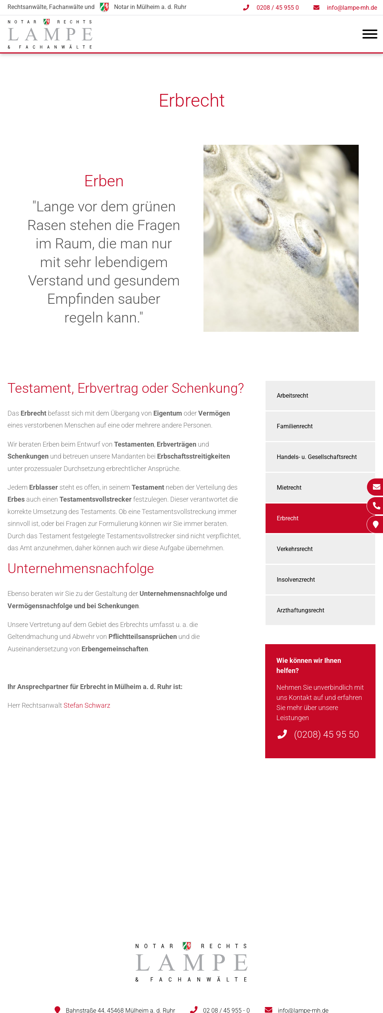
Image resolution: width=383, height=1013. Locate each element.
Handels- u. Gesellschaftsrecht (317, 456)
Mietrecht (289, 487)
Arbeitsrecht (292, 395)
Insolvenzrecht (296, 579)
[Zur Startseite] (50, 46)
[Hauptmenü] (370, 35)
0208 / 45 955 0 (278, 7)
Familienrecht (295, 426)
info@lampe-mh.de (352, 7)
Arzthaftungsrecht (300, 610)
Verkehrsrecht (295, 549)
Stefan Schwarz (87, 705)
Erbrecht (287, 518)
